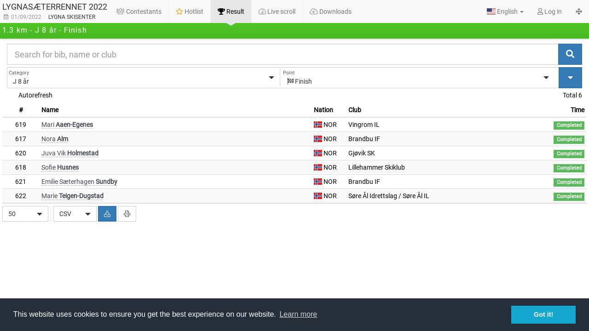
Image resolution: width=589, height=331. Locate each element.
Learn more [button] (298, 314)
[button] (505, 11)
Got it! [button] (543, 314)
